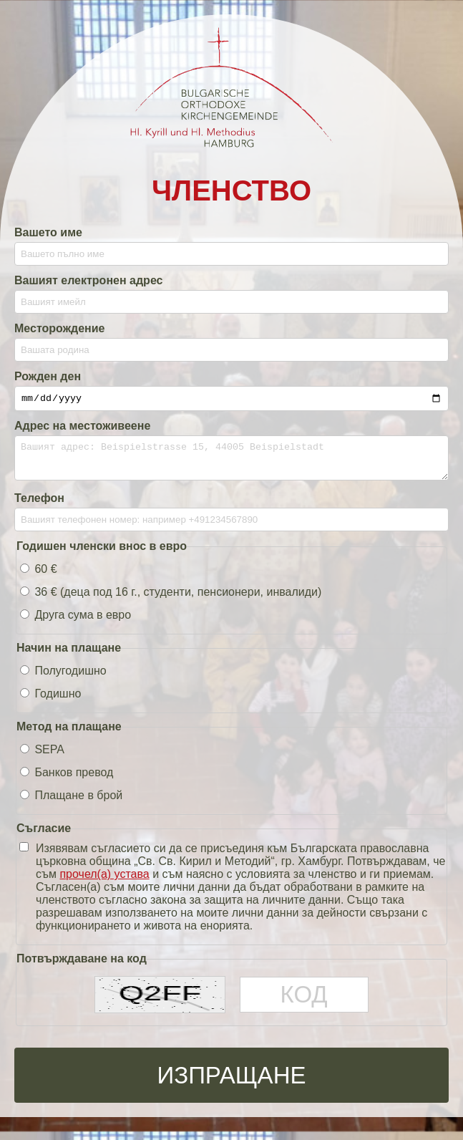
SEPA (42, 758)
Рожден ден (47, 376)
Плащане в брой (71, 804)
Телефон (39, 507)
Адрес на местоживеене (82, 428)
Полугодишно (63, 679)
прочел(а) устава (104, 882)
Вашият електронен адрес (88, 280)
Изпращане (231, 1083)
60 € (38, 577)
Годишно (50, 702)
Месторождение (59, 328)
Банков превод (66, 781)
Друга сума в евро (75, 623)
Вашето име (48, 232)
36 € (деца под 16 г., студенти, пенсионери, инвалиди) (170, 600)
